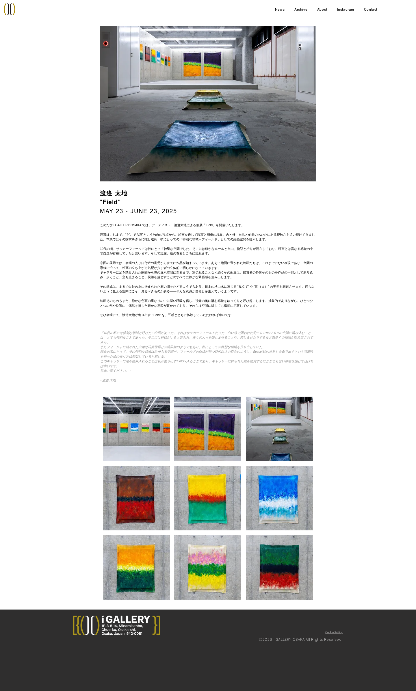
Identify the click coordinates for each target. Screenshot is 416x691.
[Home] (9, 9)
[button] (136, 429)
